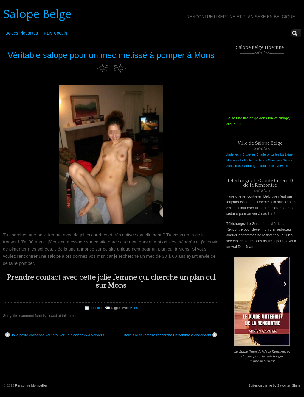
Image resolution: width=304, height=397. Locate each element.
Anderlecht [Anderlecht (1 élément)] (233, 154)
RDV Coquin (55, 33)
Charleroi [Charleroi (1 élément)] (262, 154)
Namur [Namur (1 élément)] (287, 160)
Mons (133, 308)
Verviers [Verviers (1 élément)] (282, 166)
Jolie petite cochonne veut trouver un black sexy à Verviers (54, 334)
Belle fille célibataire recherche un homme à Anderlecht (170, 334)
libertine (96, 308)
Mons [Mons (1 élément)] (263, 160)
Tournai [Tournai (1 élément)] (261, 166)
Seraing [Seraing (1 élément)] (249, 166)
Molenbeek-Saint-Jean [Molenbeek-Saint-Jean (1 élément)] (242, 160)
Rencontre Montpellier (31, 385)
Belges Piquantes (21, 33)
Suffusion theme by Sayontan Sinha (274, 385)
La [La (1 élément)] (282, 154)
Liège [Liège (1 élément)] (289, 154)
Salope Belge (37, 14)
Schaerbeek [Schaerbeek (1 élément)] (234, 166)
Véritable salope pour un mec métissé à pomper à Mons (110, 55)
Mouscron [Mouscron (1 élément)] (275, 160)
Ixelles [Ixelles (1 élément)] (274, 154)
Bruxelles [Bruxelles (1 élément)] (248, 154)
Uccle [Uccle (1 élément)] (272, 166)
